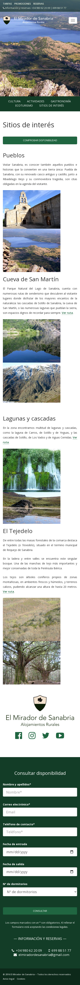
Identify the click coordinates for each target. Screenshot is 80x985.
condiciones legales (57, 926)
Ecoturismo (24, 105)
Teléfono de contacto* (19, 824)
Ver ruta (67, 313)
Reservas (38, 3)
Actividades (35, 101)
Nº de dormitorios (15, 884)
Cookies (21, 978)
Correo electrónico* (16, 804)
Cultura (14, 101)
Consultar (40, 911)
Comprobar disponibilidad (40, 140)
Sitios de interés (51, 105)
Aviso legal (8, 978)
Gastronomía (61, 101)
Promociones (22, 3)
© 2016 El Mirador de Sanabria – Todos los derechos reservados (37, 974)
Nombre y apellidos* (17, 784)
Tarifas (7, 3)
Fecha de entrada (15, 844)
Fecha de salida (13, 864)
